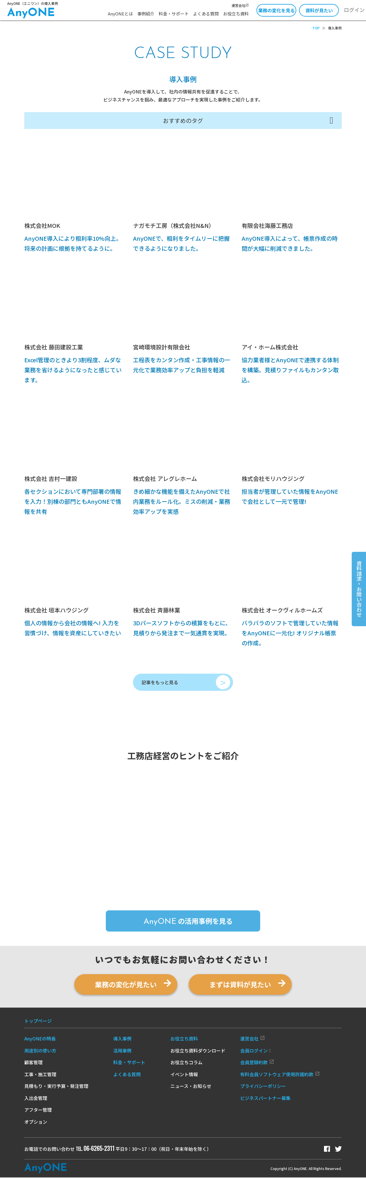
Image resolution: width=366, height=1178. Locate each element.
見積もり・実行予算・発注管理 (56, 1086)
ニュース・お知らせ (190, 1086)
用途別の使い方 (40, 1050)
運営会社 (240, 5)
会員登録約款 (257, 1062)
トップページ (38, 1021)
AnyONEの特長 (40, 1039)
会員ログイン (255, 1050)
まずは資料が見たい (240, 985)
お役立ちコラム (186, 1062)
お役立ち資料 (236, 14)
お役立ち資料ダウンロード (197, 1050)
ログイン (354, 9)
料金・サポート (174, 14)
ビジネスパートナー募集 (265, 1098)
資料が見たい (319, 10)
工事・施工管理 (40, 1074)
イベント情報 (184, 1074)
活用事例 (122, 1050)
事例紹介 (145, 14)
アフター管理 (38, 1110)
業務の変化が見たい (126, 985)
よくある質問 (206, 14)
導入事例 (122, 1039)
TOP (316, 27)
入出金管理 (35, 1098)
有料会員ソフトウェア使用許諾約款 (280, 1074)
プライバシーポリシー (263, 1086)
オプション (35, 1122)
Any (45, 1169)
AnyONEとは (120, 14)
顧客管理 (33, 1062)
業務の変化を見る (276, 10)
